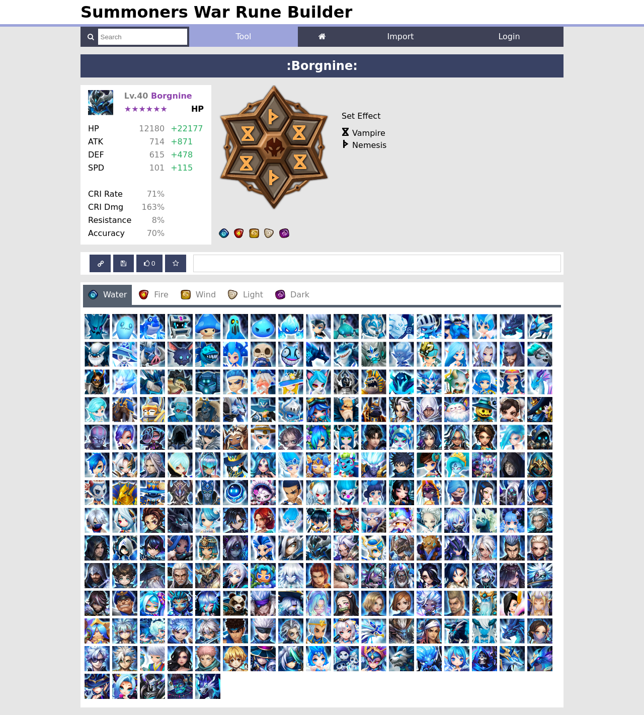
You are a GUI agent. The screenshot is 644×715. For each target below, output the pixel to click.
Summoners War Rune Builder (216, 12)
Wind (198, 294)
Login (509, 36)
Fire (154, 294)
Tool (243, 36)
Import (400, 36)
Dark (292, 294)
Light (245, 294)
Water (107, 294)
